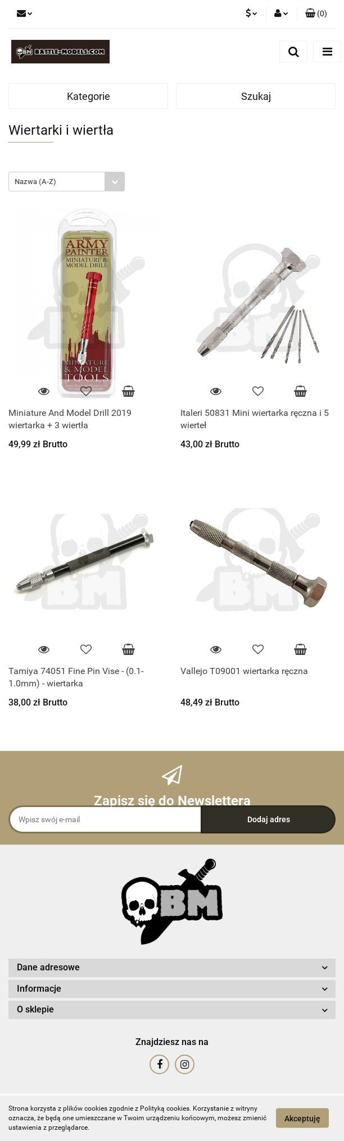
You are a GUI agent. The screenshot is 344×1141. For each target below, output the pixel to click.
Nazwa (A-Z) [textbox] (35, 181)
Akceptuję (302, 1118)
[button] (316, 14)
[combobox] (66, 181)
